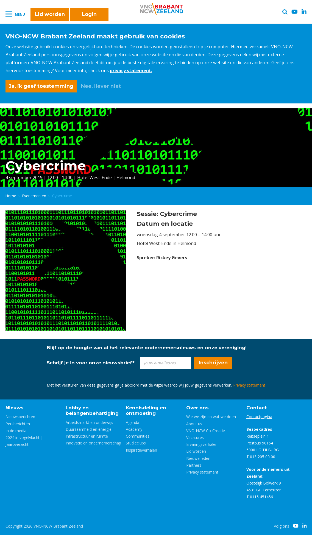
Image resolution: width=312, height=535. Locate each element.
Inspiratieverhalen (141, 450)
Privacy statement (249, 385)
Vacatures (195, 437)
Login (89, 14)
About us (194, 423)
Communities (137, 436)
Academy (134, 429)
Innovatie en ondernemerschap (93, 443)
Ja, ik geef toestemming (41, 86)
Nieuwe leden (198, 458)
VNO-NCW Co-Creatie (205, 430)
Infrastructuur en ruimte (87, 436)
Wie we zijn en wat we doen (211, 416)
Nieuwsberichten (20, 416)
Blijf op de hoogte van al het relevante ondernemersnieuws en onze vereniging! (147, 347)
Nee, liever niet (101, 86)
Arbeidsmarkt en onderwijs (89, 422)
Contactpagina (259, 416)
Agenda (132, 422)
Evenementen (34, 195)
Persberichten (17, 423)
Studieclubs (136, 443)
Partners (193, 465)
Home (10, 195)
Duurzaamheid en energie (89, 429)
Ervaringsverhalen (202, 444)
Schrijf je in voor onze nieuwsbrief (91, 362)
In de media (15, 430)
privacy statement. (131, 70)
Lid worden (50, 14)
